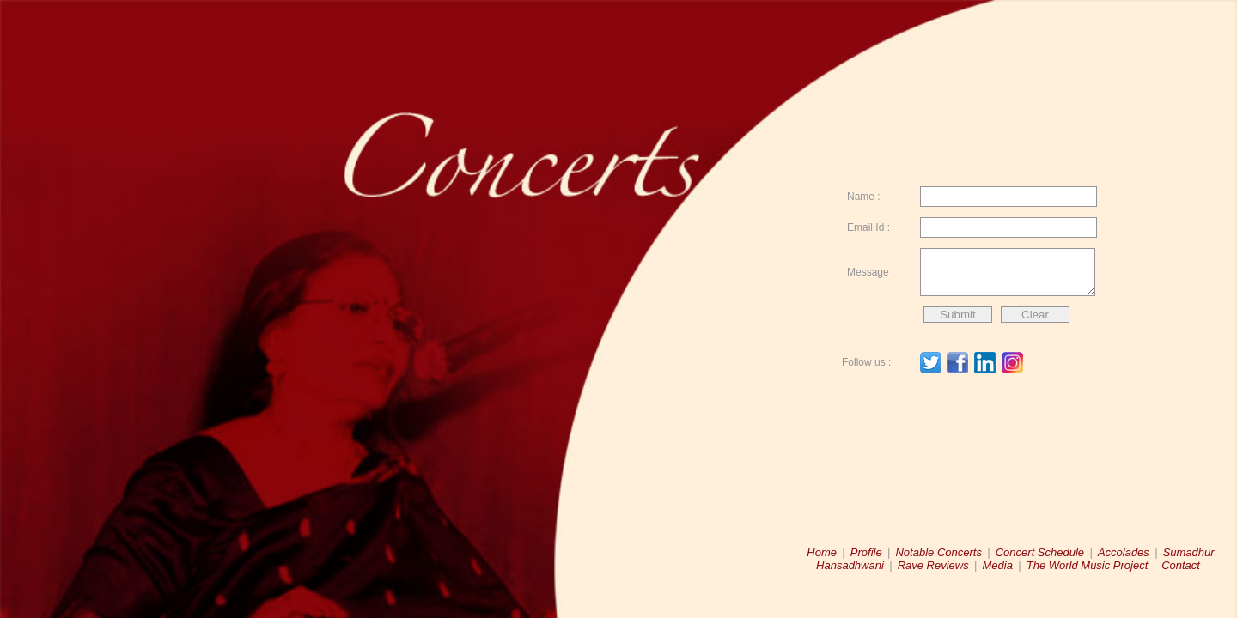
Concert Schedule (1040, 552)
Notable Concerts (938, 552)
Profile (866, 552)
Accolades (1123, 552)
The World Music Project (1088, 565)
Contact (1180, 565)
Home (822, 552)
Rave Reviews (933, 565)
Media (998, 565)
